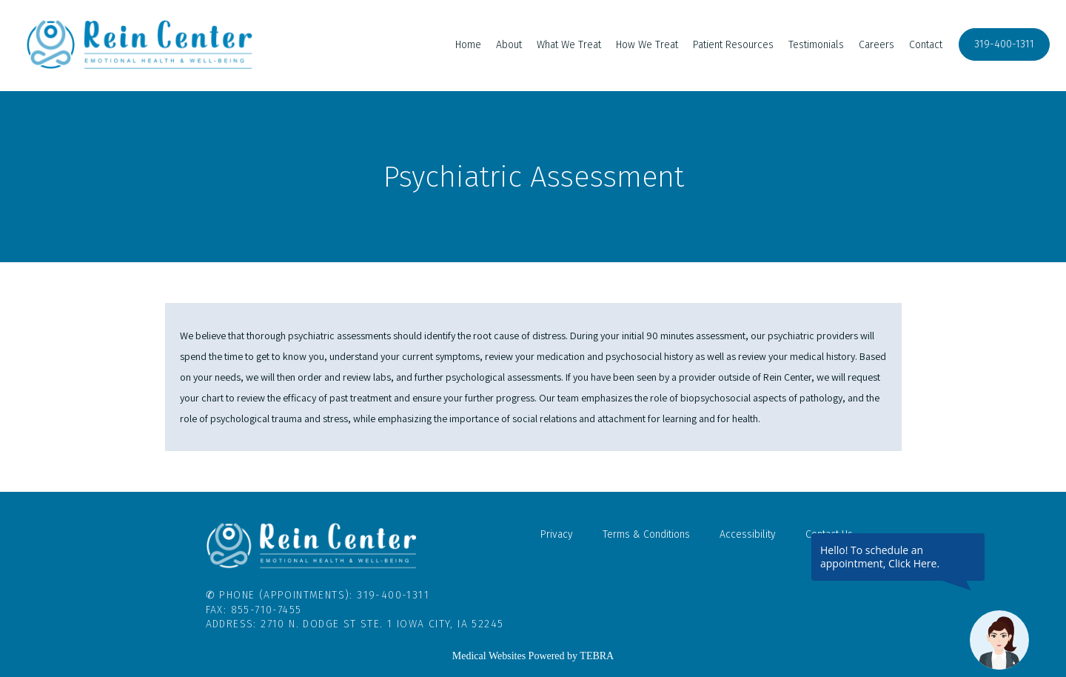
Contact (925, 45)
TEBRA (597, 655)
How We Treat (647, 45)
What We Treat (569, 45)
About (509, 45)
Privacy (556, 534)
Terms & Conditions (646, 534)
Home (468, 45)
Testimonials (816, 45)
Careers (876, 45)
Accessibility (748, 534)
